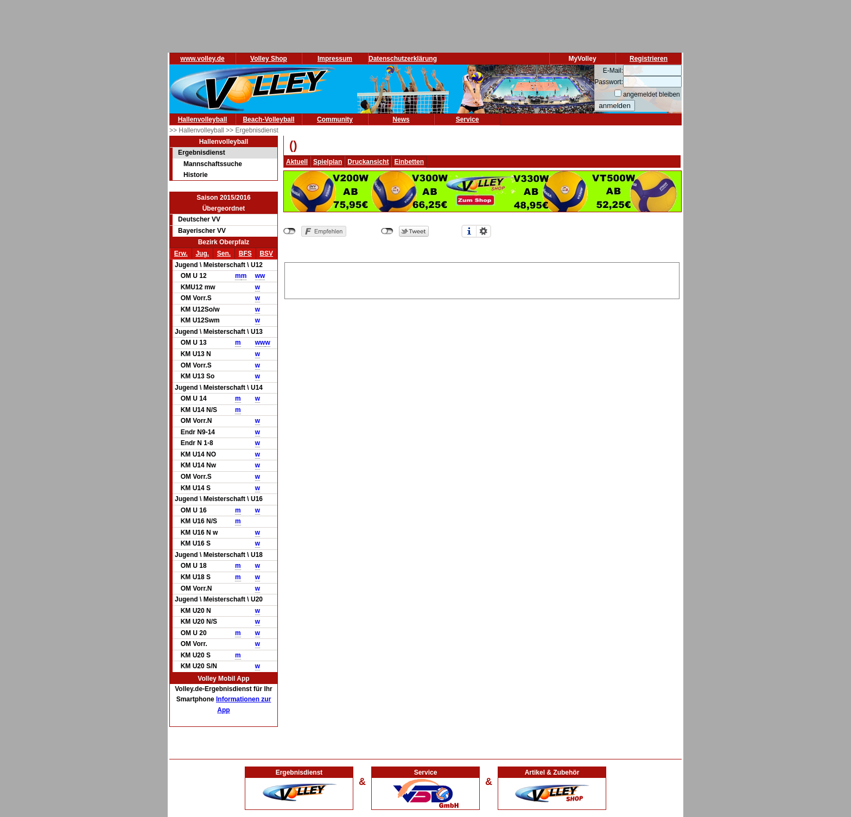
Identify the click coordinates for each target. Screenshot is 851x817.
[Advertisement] (482, 279)
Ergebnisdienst (201, 152)
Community (335, 119)
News (400, 119)
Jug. (202, 253)
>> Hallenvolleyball (197, 130)
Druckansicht (368, 162)
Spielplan (327, 162)
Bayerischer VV (202, 231)
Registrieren (649, 58)
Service (467, 119)
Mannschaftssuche (212, 164)
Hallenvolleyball (202, 119)
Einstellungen (483, 231)
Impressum (334, 58)
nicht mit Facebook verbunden (289, 231)
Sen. (224, 253)
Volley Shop (268, 58)
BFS (245, 253)
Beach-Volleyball (268, 119)
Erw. (181, 253)
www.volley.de (202, 58)
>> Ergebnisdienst (252, 130)
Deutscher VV (199, 219)
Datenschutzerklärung (403, 58)
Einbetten (409, 162)
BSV (266, 253)
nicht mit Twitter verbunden (387, 231)
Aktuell (297, 162)
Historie (195, 175)
